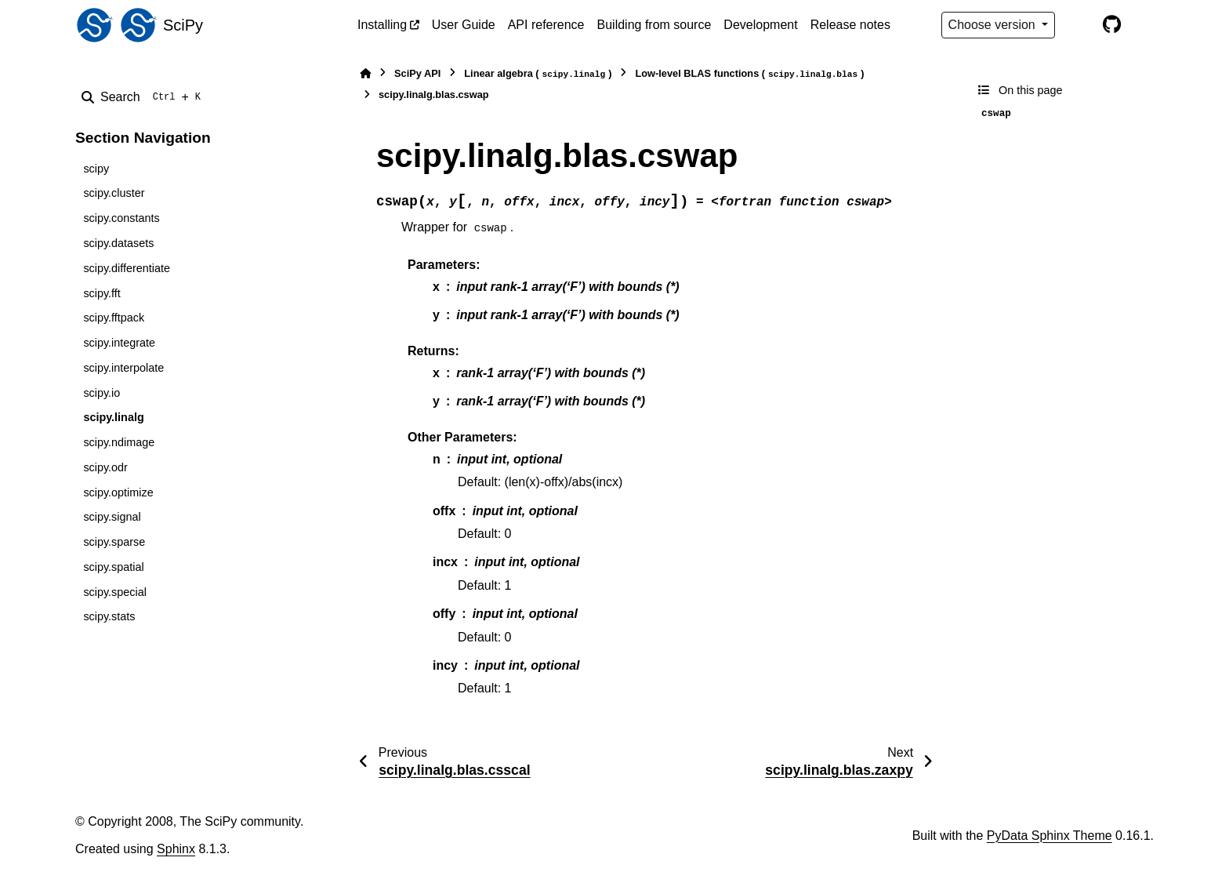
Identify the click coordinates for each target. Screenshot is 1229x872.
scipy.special (115, 592)
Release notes (850, 24)
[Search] (144, 97)
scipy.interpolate (123, 368)
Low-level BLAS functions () (749, 74)
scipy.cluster (113, 193)
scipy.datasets (118, 243)
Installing (382, 24)
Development (760, 24)
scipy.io (101, 393)
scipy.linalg (113, 417)
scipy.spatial (113, 567)
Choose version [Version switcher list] (993, 24)
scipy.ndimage (118, 442)
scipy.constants (121, 218)
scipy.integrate (119, 342)
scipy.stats (109, 616)
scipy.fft (101, 293)
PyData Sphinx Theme (1049, 835)
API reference (546, 24)
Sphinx (176, 849)
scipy (96, 168)
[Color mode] (1078, 25)
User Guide (463, 24)
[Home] (365, 73)
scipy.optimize (118, 492)
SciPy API (417, 73)
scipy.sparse (114, 542)
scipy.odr (105, 467)
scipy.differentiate (126, 268)
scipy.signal (111, 516)
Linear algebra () (537, 74)
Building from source (654, 24)
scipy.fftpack (113, 317)
